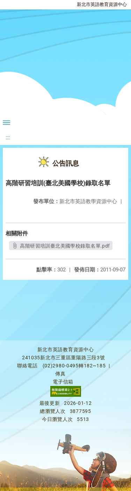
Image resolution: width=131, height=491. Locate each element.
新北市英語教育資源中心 (102, 4)
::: (8, 137)
